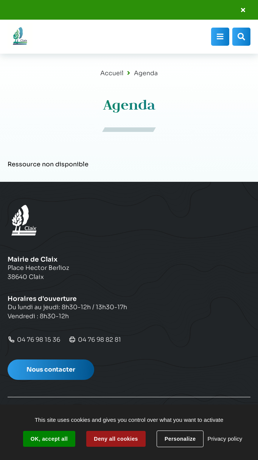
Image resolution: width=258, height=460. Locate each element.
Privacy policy (225, 438)
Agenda (146, 73)
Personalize (180, 439)
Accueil (111, 73)
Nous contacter (50, 369)
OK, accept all (49, 439)
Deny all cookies (116, 439)
